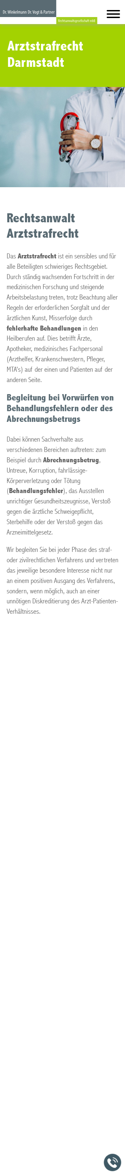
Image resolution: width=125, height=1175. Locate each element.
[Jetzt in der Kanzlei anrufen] (112, 1162)
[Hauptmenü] (113, 15)
